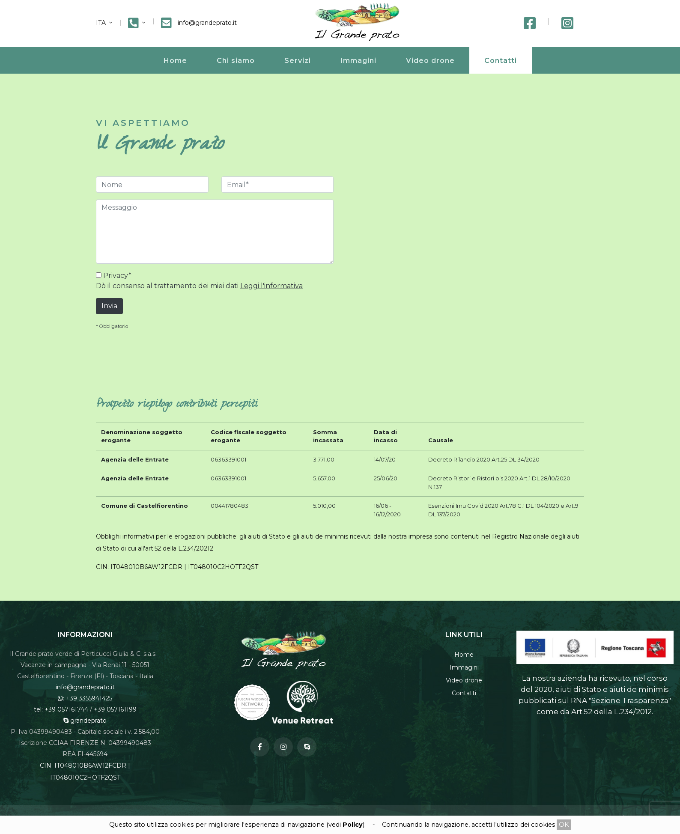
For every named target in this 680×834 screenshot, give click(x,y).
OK (564, 824)
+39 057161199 (115, 709)
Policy (353, 824)
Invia (109, 306)
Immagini (358, 61)
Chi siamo (236, 61)
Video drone (430, 61)
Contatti (500, 61)
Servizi (297, 61)
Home (175, 61)
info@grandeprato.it (85, 687)
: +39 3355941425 (85, 698)
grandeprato (85, 720)
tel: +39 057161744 (61, 709)
